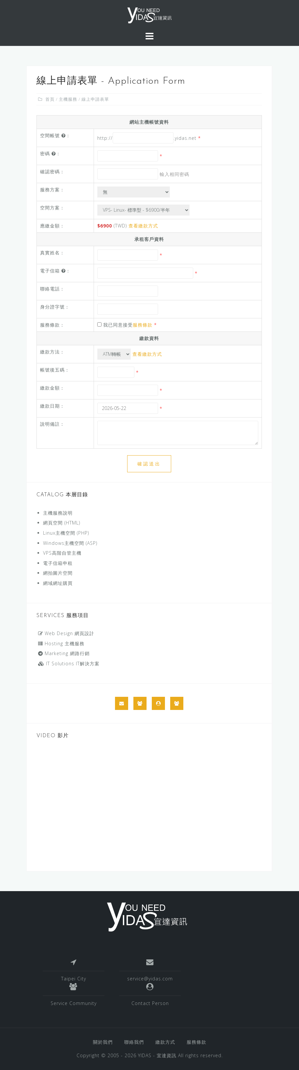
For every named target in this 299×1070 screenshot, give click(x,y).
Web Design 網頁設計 (66, 633)
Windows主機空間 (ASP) (70, 543)
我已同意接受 (127, 325)
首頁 (50, 99)
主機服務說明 (58, 513)
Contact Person (150, 1003)
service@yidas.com (150, 978)
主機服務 (68, 99)
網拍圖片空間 (58, 573)
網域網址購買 (58, 583)
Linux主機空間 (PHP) (66, 533)
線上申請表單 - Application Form (110, 81)
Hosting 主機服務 (61, 643)
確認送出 (149, 463)
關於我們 (103, 1042)
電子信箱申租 (58, 563)
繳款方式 (165, 1042)
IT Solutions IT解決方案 (69, 663)
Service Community (74, 1003)
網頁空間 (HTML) (61, 523)
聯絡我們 (134, 1042)
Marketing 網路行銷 (64, 653)
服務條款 (142, 325)
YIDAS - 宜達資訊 (157, 1055)
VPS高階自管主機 (62, 553)
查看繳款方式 (143, 226)
